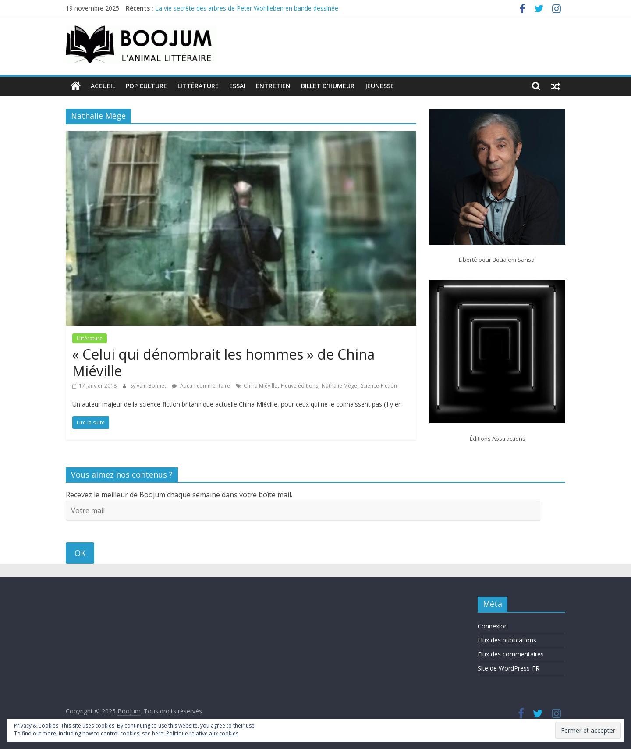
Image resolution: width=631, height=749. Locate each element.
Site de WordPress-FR (508, 668)
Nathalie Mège (339, 385)
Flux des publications (507, 640)
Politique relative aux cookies (202, 733)
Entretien (273, 86)
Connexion (493, 626)
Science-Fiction (379, 385)
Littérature (198, 86)
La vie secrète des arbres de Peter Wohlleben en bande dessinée (246, 8)
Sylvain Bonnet (148, 385)
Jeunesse (379, 86)
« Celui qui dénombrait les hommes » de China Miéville (223, 362)
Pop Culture (146, 86)
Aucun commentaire (201, 385)
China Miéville (260, 385)
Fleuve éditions (299, 385)
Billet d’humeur (327, 86)
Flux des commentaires (511, 654)
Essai (237, 86)
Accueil (103, 86)
